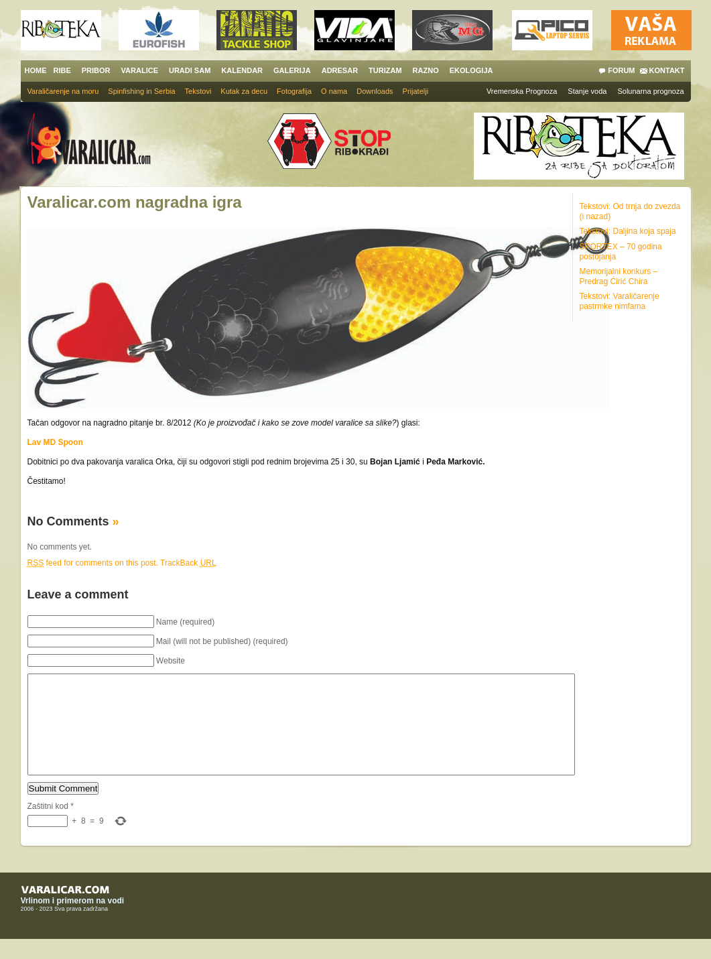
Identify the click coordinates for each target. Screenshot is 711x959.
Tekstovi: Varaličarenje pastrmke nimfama (619, 301)
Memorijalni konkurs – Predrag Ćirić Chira (619, 276)
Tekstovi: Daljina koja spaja (628, 231)
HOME (36, 70)
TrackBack (188, 563)
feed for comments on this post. (92, 563)
